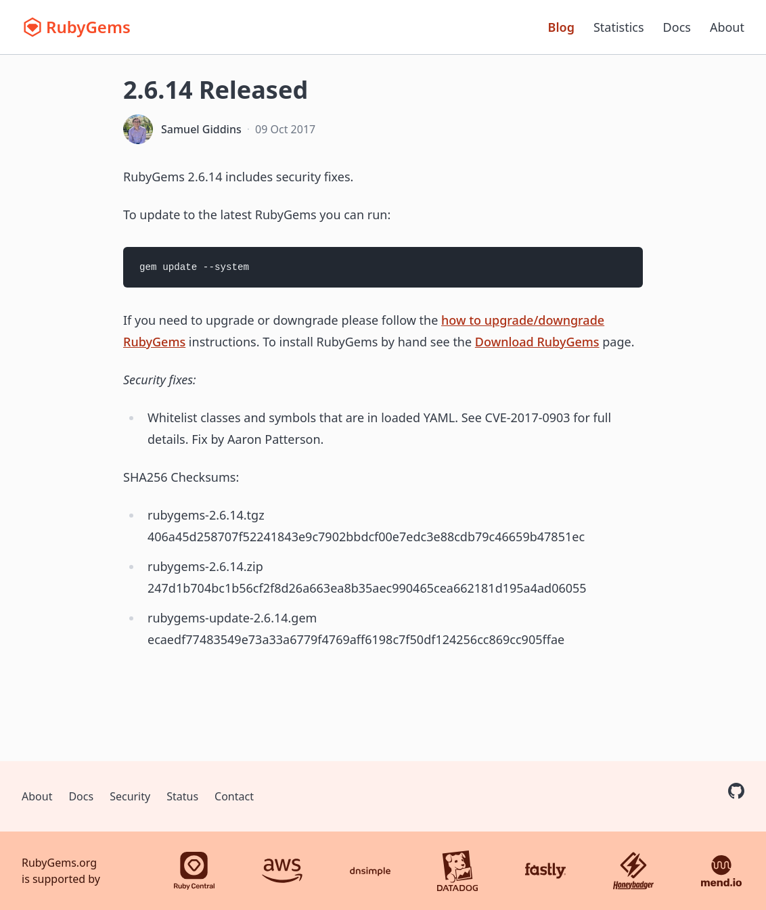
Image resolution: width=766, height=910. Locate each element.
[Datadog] (457, 871)
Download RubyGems (537, 342)
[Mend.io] (721, 871)
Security (130, 796)
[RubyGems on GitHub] (736, 791)
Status (182, 796)
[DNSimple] (370, 871)
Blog (561, 27)
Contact (234, 796)
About (727, 27)
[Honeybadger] (633, 871)
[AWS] (282, 871)
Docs (677, 27)
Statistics (618, 27)
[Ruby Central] (194, 871)
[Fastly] (545, 871)
